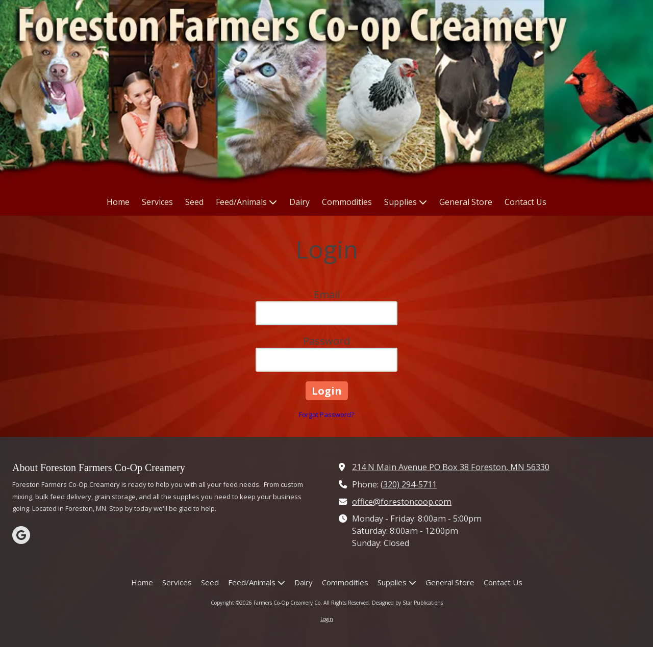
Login (326, 619)
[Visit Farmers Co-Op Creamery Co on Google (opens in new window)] (21, 535)
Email (327, 294)
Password (326, 341)
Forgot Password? (326, 414)
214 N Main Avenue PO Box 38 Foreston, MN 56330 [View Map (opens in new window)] (450, 467)
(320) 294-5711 (409, 484)
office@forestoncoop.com (401, 501)
